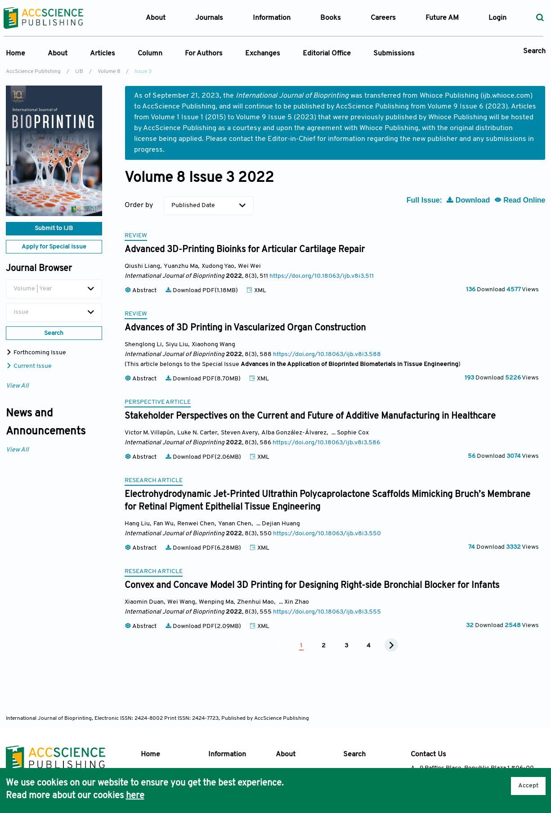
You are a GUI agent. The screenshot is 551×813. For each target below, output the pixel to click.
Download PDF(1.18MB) (202, 290)
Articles (102, 53)
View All (17, 386)
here (135, 795)
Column (150, 53)
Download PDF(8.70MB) (203, 378)
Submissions (394, 53)
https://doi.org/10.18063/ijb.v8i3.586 (326, 442)
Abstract (141, 290)
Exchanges (262, 53)
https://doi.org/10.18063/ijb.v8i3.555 (327, 612)
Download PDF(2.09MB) (203, 626)
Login (497, 18)
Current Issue (29, 366)
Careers (383, 18)
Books (330, 18)
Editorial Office (327, 53)
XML (256, 290)
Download (469, 200)
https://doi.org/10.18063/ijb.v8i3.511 (321, 276)
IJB (79, 71)
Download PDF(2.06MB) (203, 457)
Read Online (520, 200)
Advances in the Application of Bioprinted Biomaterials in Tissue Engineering (349, 364)
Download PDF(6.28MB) (203, 548)
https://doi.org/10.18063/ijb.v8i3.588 (327, 354)
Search (534, 51)
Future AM (442, 18)
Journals (209, 18)
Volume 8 (109, 71)
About (57, 53)
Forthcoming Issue (36, 352)
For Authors (204, 53)
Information (227, 754)
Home (15, 53)
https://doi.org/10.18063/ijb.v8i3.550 (327, 533)
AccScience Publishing (33, 71)
